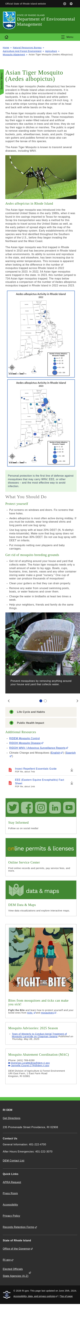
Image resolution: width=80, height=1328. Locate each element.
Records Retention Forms (18, 1227)
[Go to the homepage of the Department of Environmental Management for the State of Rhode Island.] (10, 20)
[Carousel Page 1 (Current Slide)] (40, 700)
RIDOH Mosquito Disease (25, 743)
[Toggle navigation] (67, 37)
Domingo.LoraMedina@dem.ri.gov (30, 1063)
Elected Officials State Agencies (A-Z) (15, 1272)
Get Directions (11, 1118)
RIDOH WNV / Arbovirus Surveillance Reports (37, 748)
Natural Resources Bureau (27, 47)
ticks (30, 1012)
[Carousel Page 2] (45, 700)
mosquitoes (47, 1012)
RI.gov (7, 1259)
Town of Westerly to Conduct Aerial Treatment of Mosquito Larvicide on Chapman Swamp (39, 1035)
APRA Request (12, 1182)
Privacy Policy (11, 1215)
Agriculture (51, 51)
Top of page (66, 1296)
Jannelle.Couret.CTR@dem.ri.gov (30, 1065)
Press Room (10, 1193)
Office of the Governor (16, 1248)
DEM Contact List (13, 1160)
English (55, 752)
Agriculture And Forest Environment (22, 51)
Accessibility (10, 1204)
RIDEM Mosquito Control (24, 738)
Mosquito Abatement (14, 54)
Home (6, 47)
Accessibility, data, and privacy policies (34, 1296)
